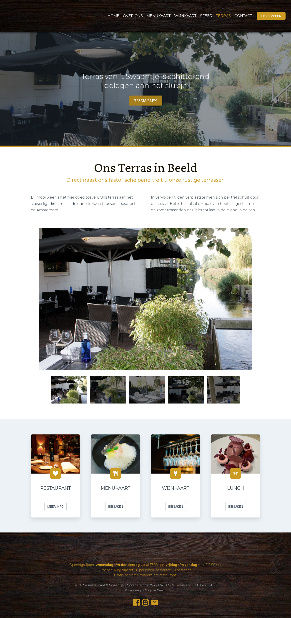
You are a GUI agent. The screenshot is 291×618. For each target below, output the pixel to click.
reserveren (271, 16)
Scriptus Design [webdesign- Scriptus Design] (155, 590)
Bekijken (115, 506)
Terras (223, 16)
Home (113, 16)
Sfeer (206, 16)
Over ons (133, 16)
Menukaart (158, 16)
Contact (243, 16)
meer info (55, 506)
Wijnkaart (185, 16)
